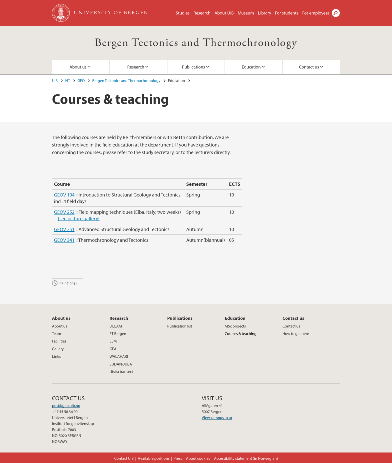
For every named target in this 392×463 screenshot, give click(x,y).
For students (286, 13)
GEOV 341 (64, 240)
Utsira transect (121, 371)
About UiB (224, 13)
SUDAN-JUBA (121, 364)
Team (56, 333)
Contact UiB (124, 458)
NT (67, 80)
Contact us (309, 67)
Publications (193, 67)
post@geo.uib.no (66, 405)
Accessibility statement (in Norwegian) (246, 458)
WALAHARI (119, 356)
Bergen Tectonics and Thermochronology (196, 43)
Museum (246, 13)
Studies (183, 13)
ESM (113, 341)
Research (202, 13)
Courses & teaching (240, 333)
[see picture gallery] (79, 218)
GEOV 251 (64, 229)
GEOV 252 (64, 212)
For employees (316, 13)
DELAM (116, 326)
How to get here (295, 333)
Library (264, 13)
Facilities (59, 341)
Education (251, 67)
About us (78, 67)
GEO (81, 80)
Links (56, 356)
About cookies (198, 458)
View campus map (217, 417)
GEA (113, 348)
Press (178, 458)
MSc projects (235, 326)
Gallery (58, 348)
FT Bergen (118, 333)
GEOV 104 (64, 195)
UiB (55, 80)
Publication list (179, 326)
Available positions (154, 458)
